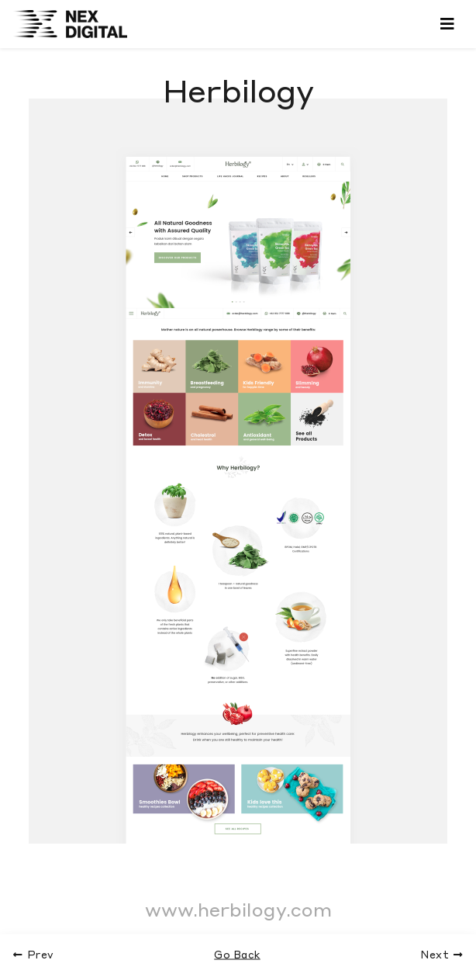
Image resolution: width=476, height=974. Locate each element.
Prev (33, 954)
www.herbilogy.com (238, 909)
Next (442, 954)
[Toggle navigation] (447, 23)
